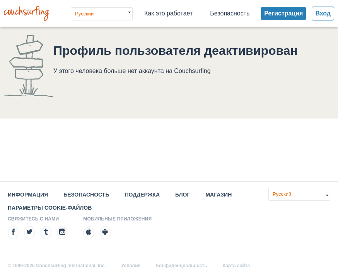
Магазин (218, 195)
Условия (131, 265)
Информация (28, 195)
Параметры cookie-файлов (50, 208)
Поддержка (142, 195)
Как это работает (168, 13)
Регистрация (283, 13)
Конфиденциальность (181, 265)
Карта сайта (236, 265)
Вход (323, 13)
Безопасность (229, 13)
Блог (182, 195)
